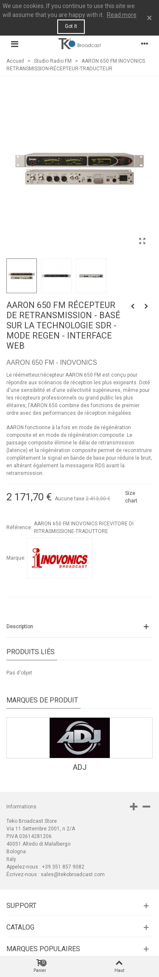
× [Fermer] (149, 18)
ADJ (79, 767)
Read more (122, 14)
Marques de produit (42, 700)
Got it (71, 26)
